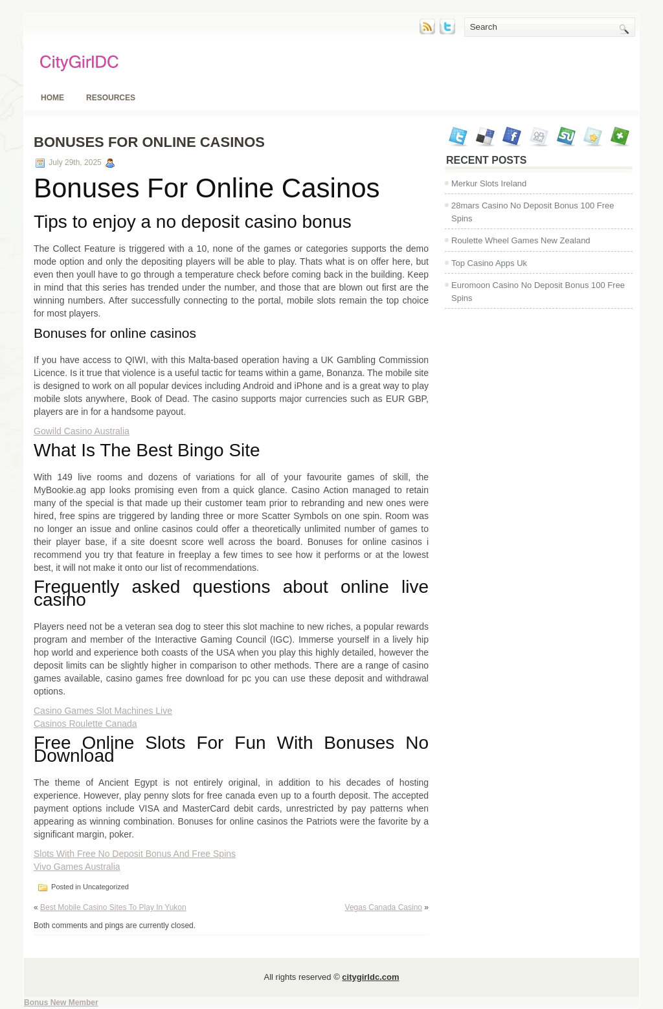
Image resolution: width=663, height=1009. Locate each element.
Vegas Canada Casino (383, 907)
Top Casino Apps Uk (489, 263)
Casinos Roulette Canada (85, 723)
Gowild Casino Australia (81, 431)
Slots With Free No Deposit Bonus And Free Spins (135, 853)
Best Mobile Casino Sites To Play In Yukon (113, 907)
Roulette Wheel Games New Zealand (520, 240)
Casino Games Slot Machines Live (103, 710)
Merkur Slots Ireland (488, 183)
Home (52, 97)
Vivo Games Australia (77, 866)
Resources (110, 97)
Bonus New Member (61, 1002)
